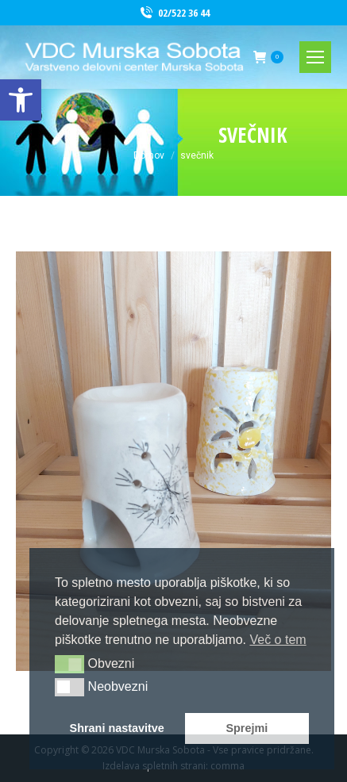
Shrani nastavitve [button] (117, 728)
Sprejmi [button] (247, 728)
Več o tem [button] (277, 639)
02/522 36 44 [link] (174, 13)
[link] (20, 100)
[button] (69, 664)
